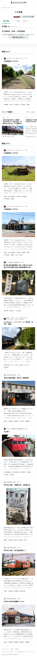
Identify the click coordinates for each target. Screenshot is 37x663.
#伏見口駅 (22, 591)
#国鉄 (5, 540)
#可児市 (21, 421)
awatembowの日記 (11, 375)
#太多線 (10, 540)
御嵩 (8, 34)
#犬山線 (6, 474)
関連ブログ (26, 21)
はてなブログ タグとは (7, 651)
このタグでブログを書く (28, 16)
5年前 (26, 58)
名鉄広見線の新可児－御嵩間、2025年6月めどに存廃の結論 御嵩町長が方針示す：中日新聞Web (12, 121)
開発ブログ (21, 651)
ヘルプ (16, 651)
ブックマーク (6, 117)
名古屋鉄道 (21, 34)
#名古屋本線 (15, 472)
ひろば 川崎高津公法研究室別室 (15, 428)
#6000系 (22, 472)
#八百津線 (22, 104)
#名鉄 (11, 104)
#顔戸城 (6, 310)
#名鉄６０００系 (24, 365)
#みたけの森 (18, 255)
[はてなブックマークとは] (13, 112)
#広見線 (16, 104)
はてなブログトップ (30, 651)
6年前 (22, 319)
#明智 (28, 252)
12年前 (18, 375)
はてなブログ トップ (8, 7)
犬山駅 (4, 34)
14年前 (26, 428)
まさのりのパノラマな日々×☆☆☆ (15, 58)
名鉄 (27, 34)
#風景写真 (7, 365)
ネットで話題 (16, 21)
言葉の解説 (6, 21)
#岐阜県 (16, 421)
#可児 (25, 540)
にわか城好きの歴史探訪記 (13, 262)
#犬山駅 (28, 472)
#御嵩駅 (16, 642)
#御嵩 (23, 252)
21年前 (18, 482)
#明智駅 (6, 104)
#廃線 (28, 104)
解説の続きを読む (19, 37)
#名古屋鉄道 (11, 196)
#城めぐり (12, 310)
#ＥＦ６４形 (14, 365)
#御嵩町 (27, 421)
